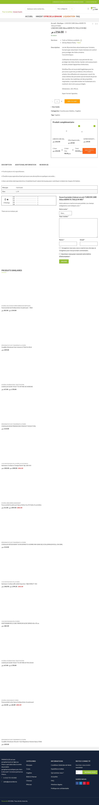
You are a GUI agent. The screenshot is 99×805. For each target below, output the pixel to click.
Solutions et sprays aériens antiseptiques (18, 305)
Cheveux (29, 780)
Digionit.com (34, 801)
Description (6, 165)
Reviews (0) (44, 165)
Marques (29, 765)
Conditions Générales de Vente (61, 765)
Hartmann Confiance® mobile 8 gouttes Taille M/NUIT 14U (19, 584)
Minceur (29, 784)
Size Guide (56, 107)
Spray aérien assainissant (14, 503)
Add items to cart (89, 150)
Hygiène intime (11, 384)
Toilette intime (19, 384)
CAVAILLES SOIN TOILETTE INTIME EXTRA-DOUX (17, 662)
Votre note (63, 209)
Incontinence (24, 463)
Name (61, 240)
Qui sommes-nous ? (57, 773)
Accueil (53, 23)
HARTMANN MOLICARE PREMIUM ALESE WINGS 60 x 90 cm (20, 623)
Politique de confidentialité (60, 788)
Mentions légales (56, 784)
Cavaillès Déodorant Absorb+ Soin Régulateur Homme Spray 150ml (21, 741)
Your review (64, 216)
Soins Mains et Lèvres (12, 700)
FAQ (52, 780)
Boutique (60, 23)
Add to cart (72, 101)
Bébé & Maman (31, 777)
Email (82, 240)
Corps (28, 769)
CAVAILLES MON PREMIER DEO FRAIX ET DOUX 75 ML (18, 426)
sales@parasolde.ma (10, 782)
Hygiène (78, 111)
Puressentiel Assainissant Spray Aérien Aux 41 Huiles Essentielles (21, 505)
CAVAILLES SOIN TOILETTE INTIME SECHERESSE (17, 386)
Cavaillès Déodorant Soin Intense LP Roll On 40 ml (16, 347)
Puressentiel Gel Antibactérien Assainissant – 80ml (17, 308)
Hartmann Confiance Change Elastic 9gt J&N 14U (16, 465)
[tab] (6, 164)
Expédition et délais (57, 769)
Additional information (25, 165)
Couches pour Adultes (67, 111)
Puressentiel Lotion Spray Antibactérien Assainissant (17, 702)
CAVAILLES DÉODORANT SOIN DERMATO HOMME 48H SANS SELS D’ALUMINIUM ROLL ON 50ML (32, 544)
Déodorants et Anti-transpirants (11, 345)
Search (72, 9)
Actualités (54, 777)
